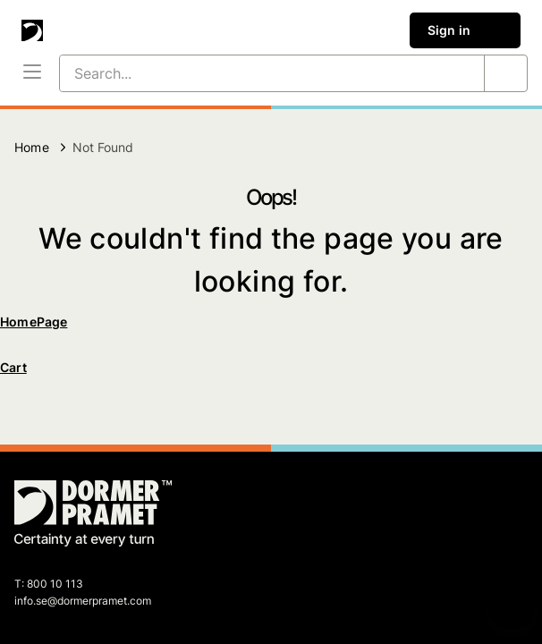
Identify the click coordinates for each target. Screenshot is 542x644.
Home (31, 147)
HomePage (33, 321)
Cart (13, 367)
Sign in (465, 30)
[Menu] (32, 73)
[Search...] (250, 73)
